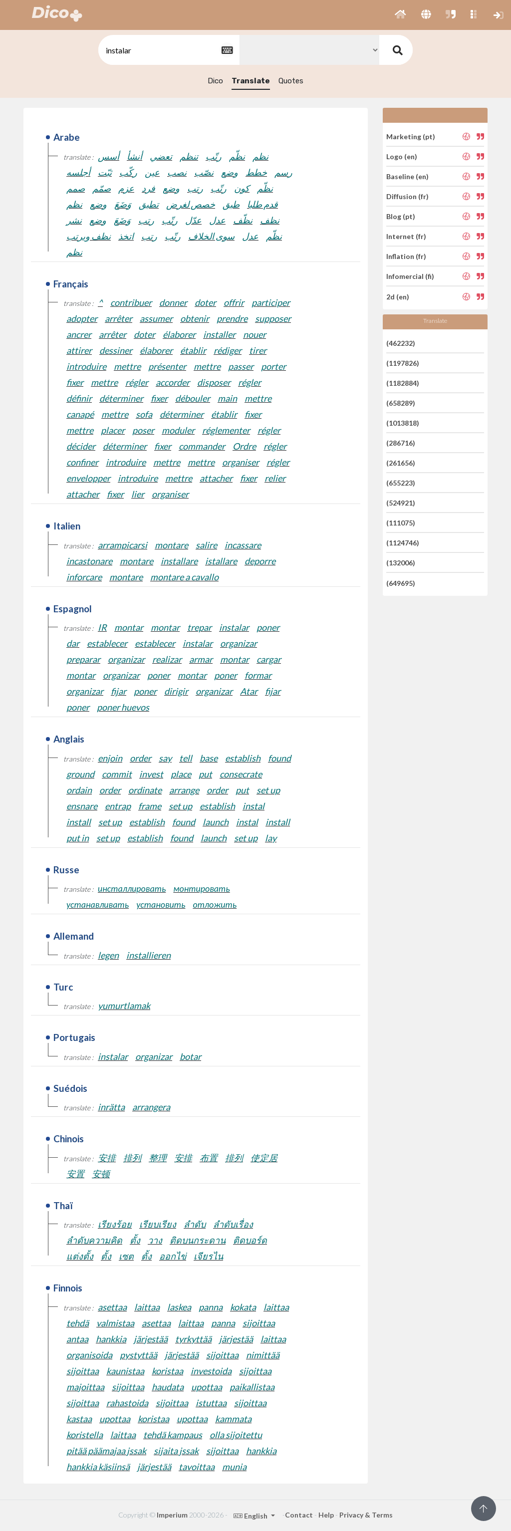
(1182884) (402, 383)
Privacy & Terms (366, 1515)
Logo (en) (401, 156)
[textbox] (168, 50)
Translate (251, 80)
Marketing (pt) (410, 136)
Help (326, 1515)
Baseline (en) (407, 176)
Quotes (290, 80)
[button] (400, 15)
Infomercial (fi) (410, 276)
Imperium (172, 1515)
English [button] (251, 1516)
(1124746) (402, 542)
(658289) (400, 403)
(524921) (400, 503)
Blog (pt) (400, 216)
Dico (215, 80)
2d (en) (397, 296)
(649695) (400, 582)
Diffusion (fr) (407, 196)
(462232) (400, 342)
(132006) (400, 562)
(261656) (400, 463)
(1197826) (402, 363)
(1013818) (402, 423)
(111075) (400, 522)
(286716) (400, 443)
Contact (299, 1515)
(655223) (400, 483)
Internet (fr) (406, 236)
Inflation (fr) (406, 256)
